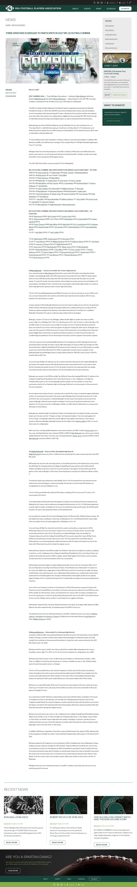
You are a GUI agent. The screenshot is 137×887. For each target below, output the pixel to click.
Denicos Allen (80, 421)
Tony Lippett (83, 194)
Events (87, 9)
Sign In (111, 3)
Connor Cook (92, 199)
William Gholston (68, 188)
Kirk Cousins (53, 183)
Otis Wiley (63, 175)
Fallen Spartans (109, 25)
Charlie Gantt (52, 180)
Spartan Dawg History (111, 39)
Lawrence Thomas (48, 202)
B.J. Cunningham (67, 183)
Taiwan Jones (56, 194)
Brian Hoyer (42, 175)
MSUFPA (9, 90)
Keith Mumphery (74, 227)
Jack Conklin (80, 199)
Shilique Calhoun (67, 199)
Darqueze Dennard (56, 191)
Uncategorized (18, 25)
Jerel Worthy (43, 186)
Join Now (13, 870)
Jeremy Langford (69, 194)
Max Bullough (42, 191)
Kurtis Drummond (43, 194)
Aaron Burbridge (53, 199)
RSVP (107, 95)
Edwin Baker (42, 183)
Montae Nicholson (59, 99)
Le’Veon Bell (55, 188)
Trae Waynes (43, 196)
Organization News (110, 34)
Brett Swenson (43, 178)
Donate (125, 8)
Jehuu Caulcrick (43, 172)
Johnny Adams (43, 188)
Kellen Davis (55, 172)
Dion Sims (80, 188)
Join (122, 3)
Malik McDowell (40, 99)
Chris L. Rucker (76, 180)
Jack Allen (40, 199)
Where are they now (111, 48)
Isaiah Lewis (82, 191)
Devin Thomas (68, 172)
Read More (11, 842)
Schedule (111, 9)
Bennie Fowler (71, 191)
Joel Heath (35, 202)
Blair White (55, 178)
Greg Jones (64, 180)
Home (8, 25)
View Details (119, 95)
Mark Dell (41, 180)
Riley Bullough (81, 96)
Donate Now (113, 121)
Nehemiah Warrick (81, 172)
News (98, 9)
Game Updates (109, 30)
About (75, 9)
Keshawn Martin (82, 183)
